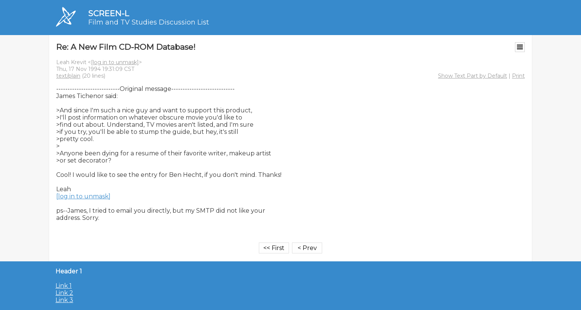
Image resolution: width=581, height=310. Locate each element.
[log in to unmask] (115, 62)
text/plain (68, 75)
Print (518, 75)
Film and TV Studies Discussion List (148, 22)
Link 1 (63, 285)
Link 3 (64, 300)
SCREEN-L (108, 13)
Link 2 (64, 292)
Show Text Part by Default (472, 75)
